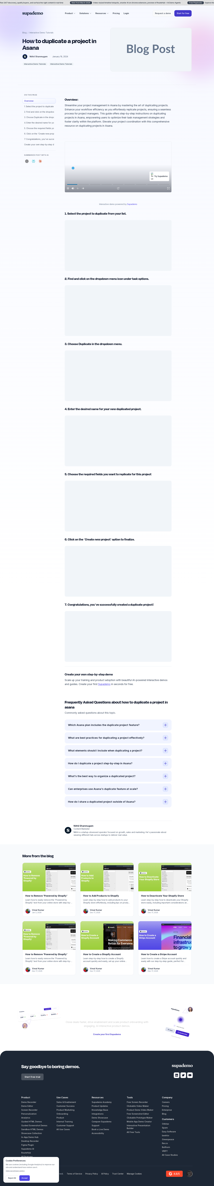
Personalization (29, 1114)
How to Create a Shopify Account (102, 954)
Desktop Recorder (30, 1141)
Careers (166, 1102)
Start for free (183, 13)
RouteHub (26, 1153)
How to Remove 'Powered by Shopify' (46, 895)
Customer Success (65, 1106)
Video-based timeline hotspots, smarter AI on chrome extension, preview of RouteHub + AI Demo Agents (128, 2)
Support (95, 1125)
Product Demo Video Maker (140, 1110)
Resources (102, 13)
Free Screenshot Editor (138, 1114)
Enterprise (167, 1110)
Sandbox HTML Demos (32, 1129)
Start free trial (32, 1076)
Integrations (98, 1114)
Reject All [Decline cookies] (12, 1178)
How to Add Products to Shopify (101, 895)
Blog (24, 32)
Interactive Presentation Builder (138, 1126)
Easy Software (169, 1131)
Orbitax (165, 1124)
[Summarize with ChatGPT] (27, 161)
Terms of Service (74, 1174)
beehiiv (165, 1135)
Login (126, 13)
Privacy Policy (91, 1174)
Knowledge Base (100, 1110)
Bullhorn (166, 1147)
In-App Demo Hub (29, 1137)
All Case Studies (170, 1155)
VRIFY (165, 1151)
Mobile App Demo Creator (139, 1121)
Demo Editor (27, 1106)
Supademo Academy (102, 1102)
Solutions (85, 13)
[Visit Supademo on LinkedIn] (176, 1075)
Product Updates (100, 1106)
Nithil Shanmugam (38, 56)
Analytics (25, 1117)
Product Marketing (65, 1110)
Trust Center (118, 1174)
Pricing (116, 13)
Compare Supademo (101, 1121)
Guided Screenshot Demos (34, 1125)
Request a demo (163, 13)
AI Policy (105, 1174)
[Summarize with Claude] (40, 161)
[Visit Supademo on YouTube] (190, 1075)
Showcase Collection (31, 1133)
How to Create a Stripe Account (159, 954)
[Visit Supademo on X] (183, 1075)
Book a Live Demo (100, 1129)
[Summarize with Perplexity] (33, 161)
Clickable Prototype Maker (139, 1117)
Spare (165, 1128)
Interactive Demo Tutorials (41, 32)
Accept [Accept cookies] (25, 1178)
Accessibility (98, 1133)
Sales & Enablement (66, 1102)
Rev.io (165, 1143)
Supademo (132, 204)
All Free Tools (133, 1132)
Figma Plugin (27, 1145)
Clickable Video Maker (138, 1106)
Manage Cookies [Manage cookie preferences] (134, 1174)
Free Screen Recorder (137, 1102)
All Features (27, 1156)
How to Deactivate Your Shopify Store (162, 895)
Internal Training (64, 1121)
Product (70, 13)
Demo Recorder (28, 1102)
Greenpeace (168, 1139)
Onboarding (62, 1114)
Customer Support (65, 1125)
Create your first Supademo (107, 1034)
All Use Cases (63, 1129)
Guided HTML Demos (31, 1121)
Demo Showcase (100, 1117)
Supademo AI (27, 1149)
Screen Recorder (29, 1110)
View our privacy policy (15, 1171)
